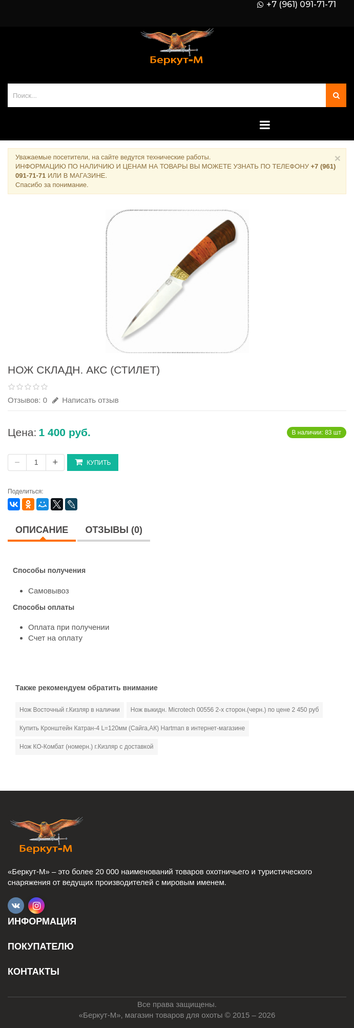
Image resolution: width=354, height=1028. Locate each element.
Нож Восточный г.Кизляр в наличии (69, 709)
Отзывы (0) (113, 530)
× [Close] (338, 158)
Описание (41, 530)
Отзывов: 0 (27, 400)
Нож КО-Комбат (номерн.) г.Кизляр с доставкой (86, 746)
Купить (93, 462)
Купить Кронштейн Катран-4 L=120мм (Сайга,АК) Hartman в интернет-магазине (132, 728)
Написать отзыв (85, 400)
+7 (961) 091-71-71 (301, 4)
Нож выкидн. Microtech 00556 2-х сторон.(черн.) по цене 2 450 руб (225, 709)
